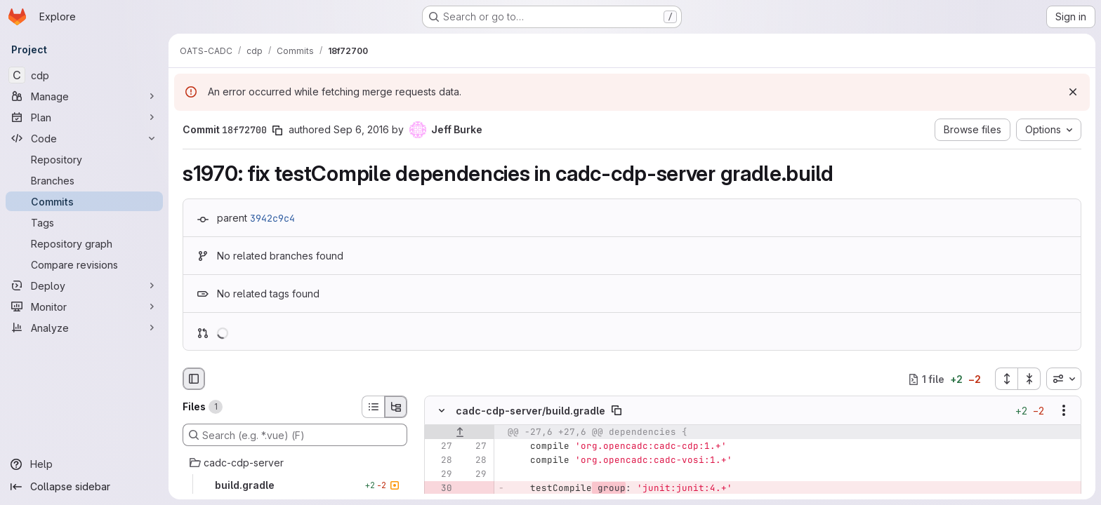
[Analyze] (84, 327)
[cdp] (84, 75)
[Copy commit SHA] (277, 130)
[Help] (84, 464)
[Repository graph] (84, 243)
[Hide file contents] (441, 411)
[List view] (373, 407)
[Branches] (84, 180)
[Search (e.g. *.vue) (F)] (295, 435)
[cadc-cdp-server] (295, 463)
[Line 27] (440, 447)
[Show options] (1063, 411)
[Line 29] (440, 475)
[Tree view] (396, 407)
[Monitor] (84, 306)
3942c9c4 (272, 218)
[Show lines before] (459, 433)
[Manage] (84, 96)
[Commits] (84, 201)
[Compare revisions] (84, 264)
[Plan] (84, 117)
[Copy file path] (616, 411)
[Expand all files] (1006, 379)
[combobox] (1063, 379)
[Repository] (84, 159)
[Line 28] (440, 461)
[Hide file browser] (194, 379)
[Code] (84, 138)
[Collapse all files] (1029, 379)
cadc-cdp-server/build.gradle (530, 411)
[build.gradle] (295, 485)
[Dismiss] (1072, 91)
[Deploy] (84, 285)
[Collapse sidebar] (84, 487)
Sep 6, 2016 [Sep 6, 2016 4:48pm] (361, 129)
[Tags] (84, 222)
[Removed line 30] (440, 489)
